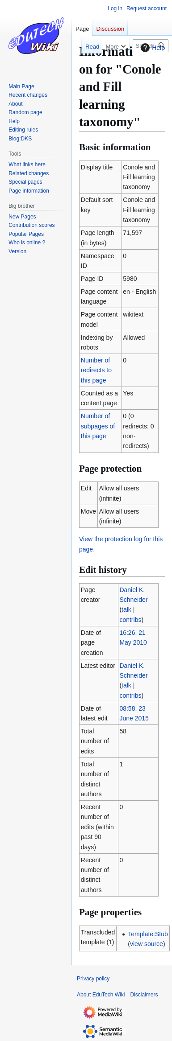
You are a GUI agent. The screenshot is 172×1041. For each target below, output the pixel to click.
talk (126, 609)
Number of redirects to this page (96, 370)
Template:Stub (148, 934)
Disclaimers (144, 995)
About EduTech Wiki (101, 995)
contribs (130, 619)
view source (146, 943)
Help (151, 47)
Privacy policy (93, 978)
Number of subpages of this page (98, 426)
